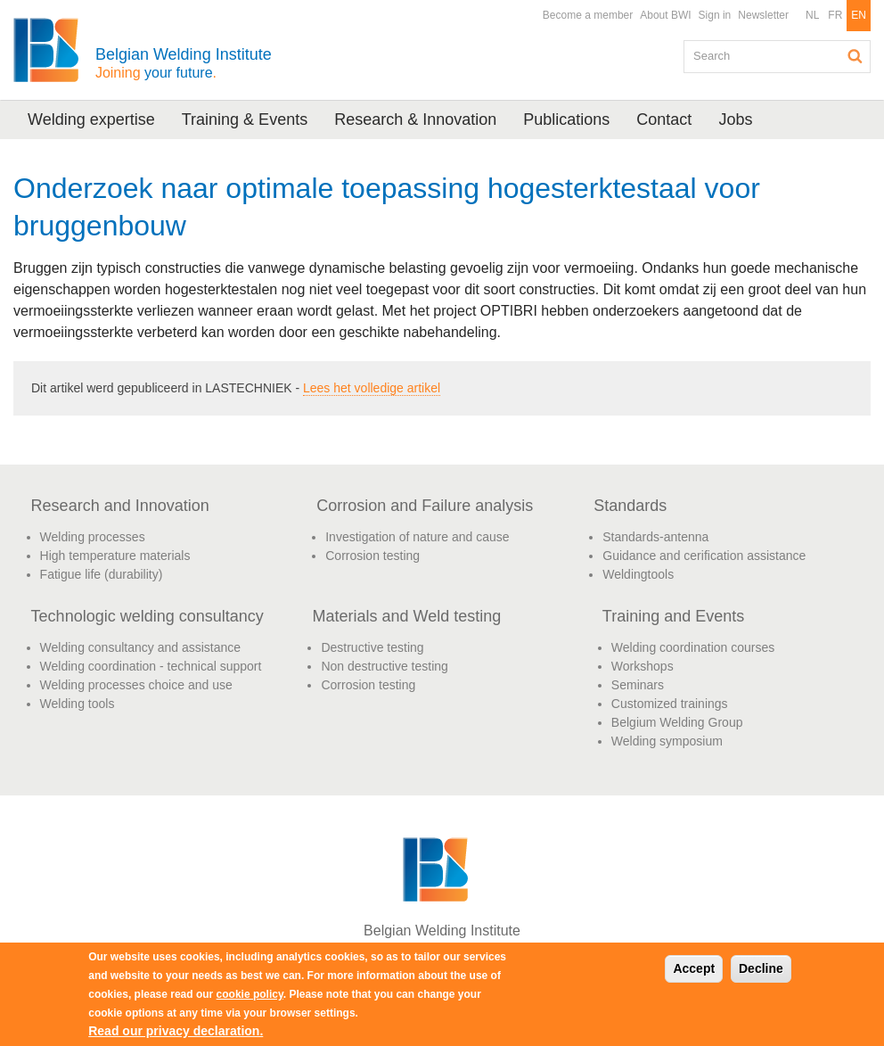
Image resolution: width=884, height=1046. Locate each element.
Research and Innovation (120, 506)
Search (855, 56)
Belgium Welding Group (677, 722)
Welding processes (92, 537)
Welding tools (77, 703)
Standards (630, 506)
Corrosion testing (372, 555)
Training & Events (244, 119)
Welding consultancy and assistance (140, 647)
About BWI (665, 15)
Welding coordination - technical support (151, 666)
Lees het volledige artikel (371, 388)
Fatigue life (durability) (101, 574)
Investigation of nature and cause (417, 537)
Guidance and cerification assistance (704, 555)
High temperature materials (115, 555)
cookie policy (250, 994)
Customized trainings (669, 703)
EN (858, 15)
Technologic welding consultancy (147, 616)
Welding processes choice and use (136, 685)
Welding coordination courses (692, 647)
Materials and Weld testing (406, 616)
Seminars (637, 685)
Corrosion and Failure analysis (424, 506)
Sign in (715, 15)
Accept (694, 968)
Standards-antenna (655, 537)
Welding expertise (91, 119)
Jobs (735, 119)
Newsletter (763, 15)
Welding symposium (667, 741)
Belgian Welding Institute (183, 62)
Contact (664, 119)
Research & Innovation (415, 119)
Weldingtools (638, 574)
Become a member (588, 15)
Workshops (642, 666)
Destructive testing (372, 647)
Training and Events (673, 616)
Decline (761, 968)
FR (835, 15)
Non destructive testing (384, 666)
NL (812, 15)
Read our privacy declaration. (175, 1031)
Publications (566, 119)
